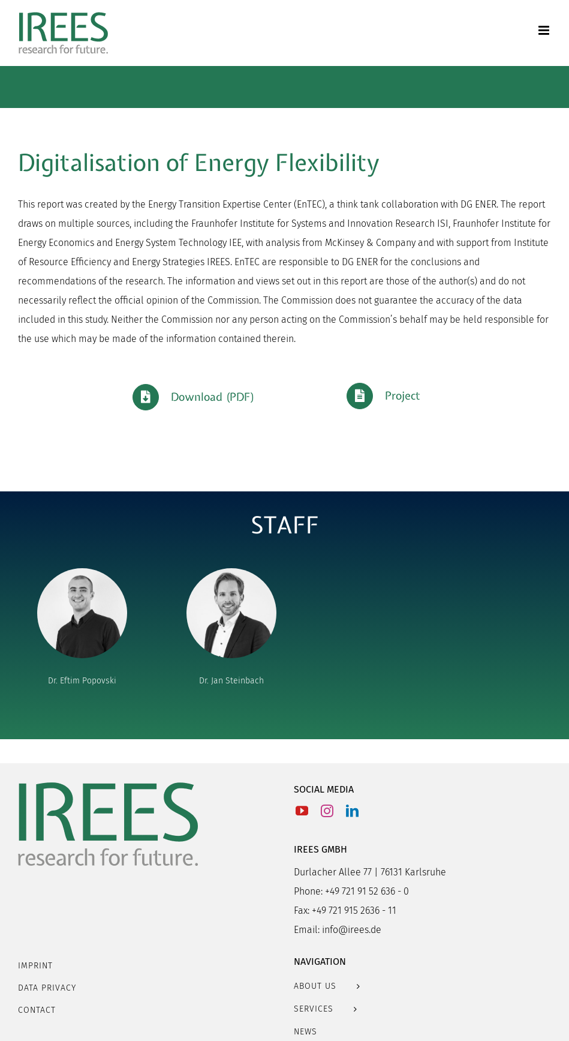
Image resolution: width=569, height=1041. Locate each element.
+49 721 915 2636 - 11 (354, 910)
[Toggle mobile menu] (544, 30)
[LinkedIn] (352, 811)
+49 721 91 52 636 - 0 (367, 891)
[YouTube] (302, 811)
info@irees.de (351, 929)
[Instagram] (327, 811)
